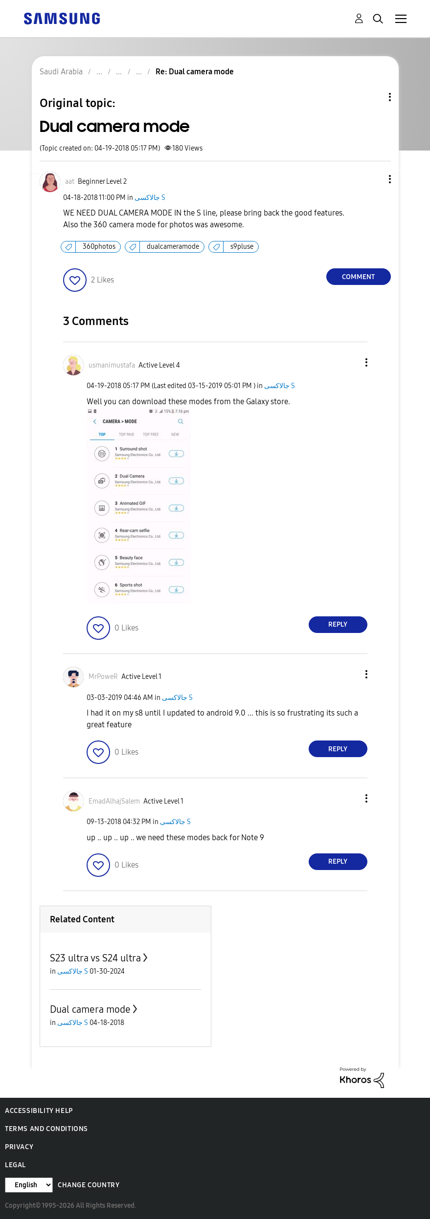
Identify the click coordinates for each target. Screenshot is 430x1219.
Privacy (19, 1147)
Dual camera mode (90, 1009)
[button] (373, 179)
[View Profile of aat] (69, 181)
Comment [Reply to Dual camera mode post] (358, 277)
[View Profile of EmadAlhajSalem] (114, 801)
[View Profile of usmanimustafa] (112, 365)
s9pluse (241, 246)
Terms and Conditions (46, 1129)
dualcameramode (173, 246)
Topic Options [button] (373, 97)
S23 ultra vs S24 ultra (95, 958)
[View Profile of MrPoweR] (103, 677)
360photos (99, 246)
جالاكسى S (150, 198)
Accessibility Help (39, 1111)
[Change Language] (29, 1185)
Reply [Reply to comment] (337, 624)
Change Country (88, 1185)
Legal (15, 1165)
